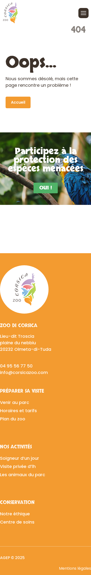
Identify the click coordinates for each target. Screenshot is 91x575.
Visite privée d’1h (18, 466)
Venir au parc (14, 402)
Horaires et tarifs (18, 411)
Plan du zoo (12, 419)
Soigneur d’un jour (19, 458)
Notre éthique (15, 514)
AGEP (5, 558)
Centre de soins (17, 522)
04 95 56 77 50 (16, 366)
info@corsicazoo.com (24, 372)
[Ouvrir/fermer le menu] (83, 13)
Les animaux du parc (22, 475)
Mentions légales (75, 568)
